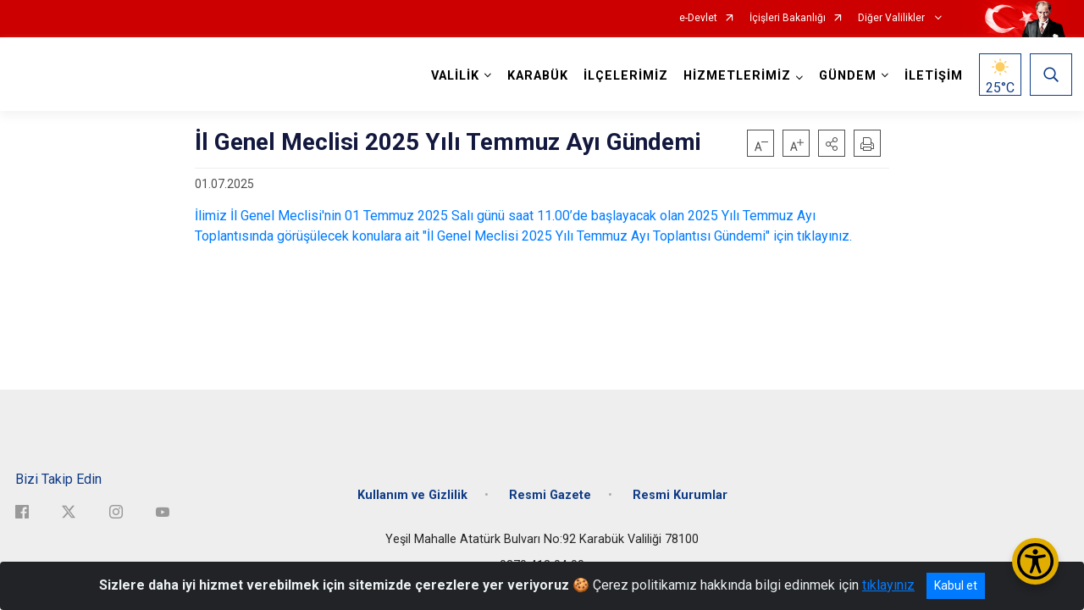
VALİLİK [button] (453, 76)
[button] (831, 143)
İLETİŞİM (931, 76)
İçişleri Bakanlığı (787, 18)
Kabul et (955, 585)
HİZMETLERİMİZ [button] (734, 76)
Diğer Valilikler (892, 18)
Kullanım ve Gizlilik (412, 485)
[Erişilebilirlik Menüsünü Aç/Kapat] (1035, 561)
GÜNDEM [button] (845, 76)
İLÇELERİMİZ (623, 76)
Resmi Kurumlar (680, 485)
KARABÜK (535, 76)
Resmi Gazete (550, 485)
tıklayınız (888, 585)
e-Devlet (698, 18)
